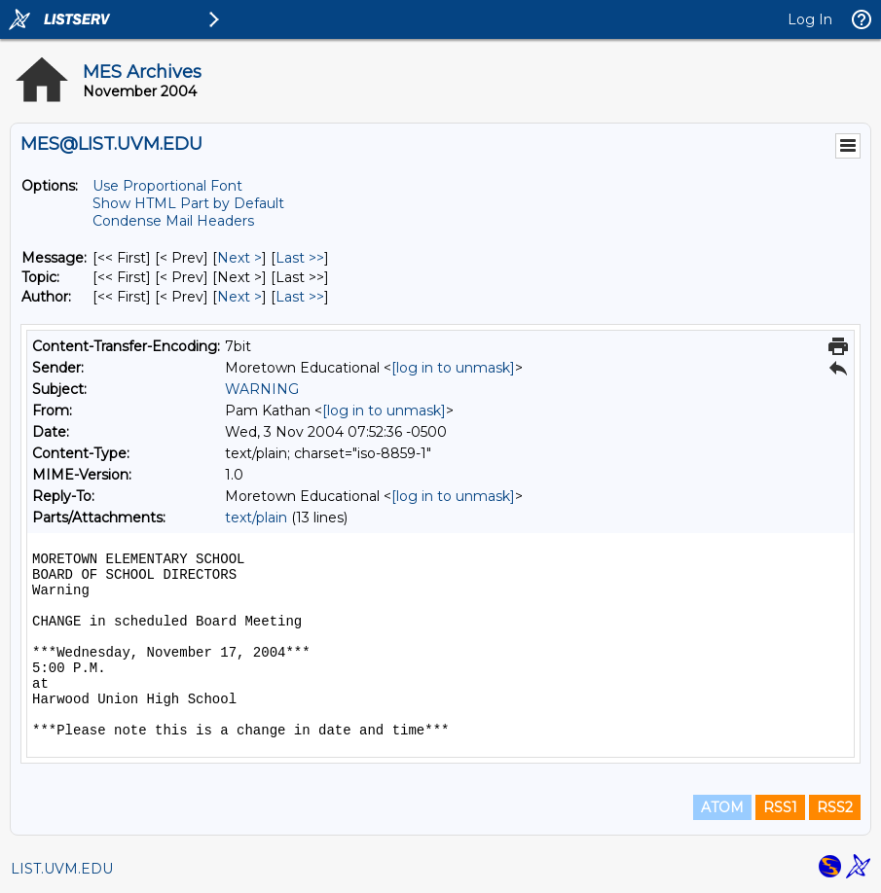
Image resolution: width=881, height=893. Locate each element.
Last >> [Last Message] (299, 258)
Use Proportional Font (167, 186)
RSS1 (780, 807)
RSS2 (835, 807)
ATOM (722, 807)
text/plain (256, 517)
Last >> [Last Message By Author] (299, 296)
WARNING (262, 389)
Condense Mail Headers (173, 221)
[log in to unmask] (453, 367)
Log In (810, 19)
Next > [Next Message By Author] (239, 296)
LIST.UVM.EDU (62, 868)
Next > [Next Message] (239, 258)
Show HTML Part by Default (188, 203)
